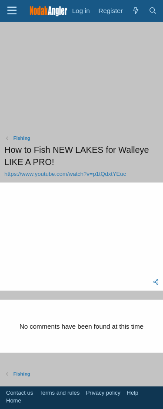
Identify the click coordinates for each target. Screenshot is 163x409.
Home (13, 400)
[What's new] (135, 11)
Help (133, 392)
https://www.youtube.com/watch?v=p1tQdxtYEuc (65, 174)
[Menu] (12, 11)
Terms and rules (60, 392)
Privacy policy (103, 392)
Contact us (19, 392)
